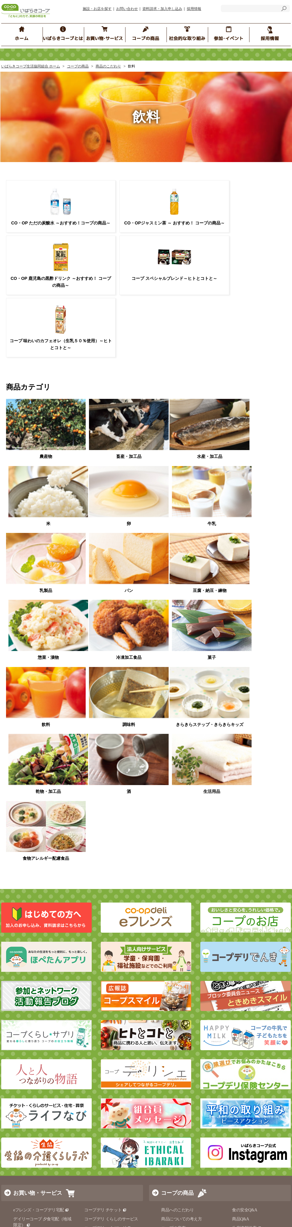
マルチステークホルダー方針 (99, 1127)
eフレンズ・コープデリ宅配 (41, 864)
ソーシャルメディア (89, 1145)
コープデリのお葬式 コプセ (111, 891)
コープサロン (244, 1014)
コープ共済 (26, 940)
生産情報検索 (247, 882)
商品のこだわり (108, 66)
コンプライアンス (26, 1033)
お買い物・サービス (37, 847)
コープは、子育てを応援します (260, 1056)
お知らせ (79, 1109)
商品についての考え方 (181, 873)
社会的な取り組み (35, 972)
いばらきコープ (113, 1211)
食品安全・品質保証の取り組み (192, 909)
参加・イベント (180, 972)
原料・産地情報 (248, 891)
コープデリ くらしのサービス (111, 873)
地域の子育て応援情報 (252, 1047)
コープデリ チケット (105, 864)
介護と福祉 (94, 900)
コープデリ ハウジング (107, 882)
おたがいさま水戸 (177, 1047)
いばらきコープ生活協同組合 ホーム (30, 66)
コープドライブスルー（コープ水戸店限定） (41, 919)
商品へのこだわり (177, 864)
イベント (169, 989)
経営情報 (18, 1024)
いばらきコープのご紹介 (32, 1015)
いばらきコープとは (36, 998)
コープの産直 (173, 882)
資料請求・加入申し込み (162, 9)
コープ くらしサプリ (251, 1089)
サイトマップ (22, 1127)
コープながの (207, 1211)
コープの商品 (78, 66)
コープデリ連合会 (46, 1211)
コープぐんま (176, 1211)
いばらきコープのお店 (33, 888)
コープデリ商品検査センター (261, 931)
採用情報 (194, 9)
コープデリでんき (32, 897)
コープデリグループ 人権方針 (110, 1030)
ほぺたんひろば (175, 1014)
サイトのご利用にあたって (95, 1118)
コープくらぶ (173, 1023)
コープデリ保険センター (38, 949)
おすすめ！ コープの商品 (184, 934)
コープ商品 (173, 900)
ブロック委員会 (246, 989)
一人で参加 (242, 1023)
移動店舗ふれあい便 (31, 906)
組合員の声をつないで (252, 1065)
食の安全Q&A (244, 864)
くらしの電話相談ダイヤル (37, 931)
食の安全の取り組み (179, 891)
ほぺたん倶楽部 (175, 1065)
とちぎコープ (146, 1211)
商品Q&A (240, 873)
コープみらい (80, 1211)
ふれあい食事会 (175, 1056)
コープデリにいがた (244, 1211)
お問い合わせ (127, 9)
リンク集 (79, 1136)
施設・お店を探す (97, 9)
